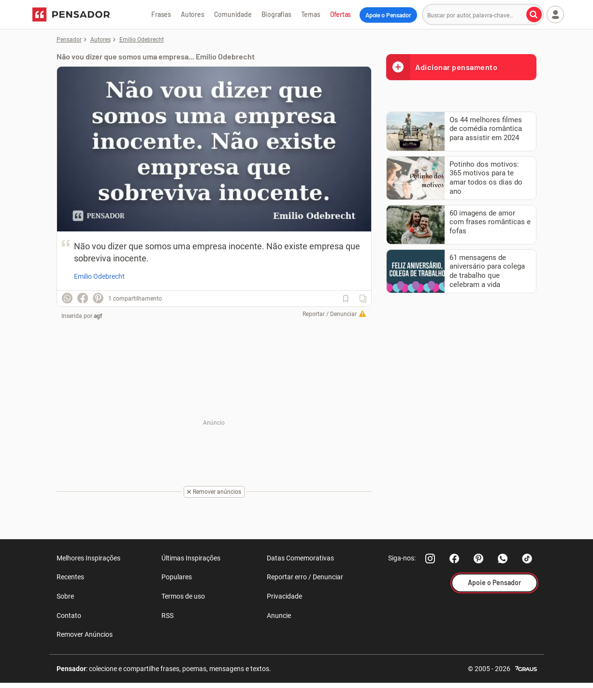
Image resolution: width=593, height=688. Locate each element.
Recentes (70, 577)
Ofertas (340, 14)
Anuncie (279, 615)
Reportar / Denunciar (330, 314)
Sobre (65, 596)
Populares (176, 577)
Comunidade (233, 14)
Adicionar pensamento (441, 67)
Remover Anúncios (85, 634)
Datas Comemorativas (300, 558)
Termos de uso (183, 596)
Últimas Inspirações (190, 558)
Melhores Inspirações (88, 558)
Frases (161, 14)
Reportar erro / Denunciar (305, 577)
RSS (167, 615)
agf (98, 316)
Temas (310, 14)
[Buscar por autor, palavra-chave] (534, 14)
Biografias (276, 14)
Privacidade (284, 596)
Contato (69, 615)
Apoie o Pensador (388, 15)
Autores (192, 14)
